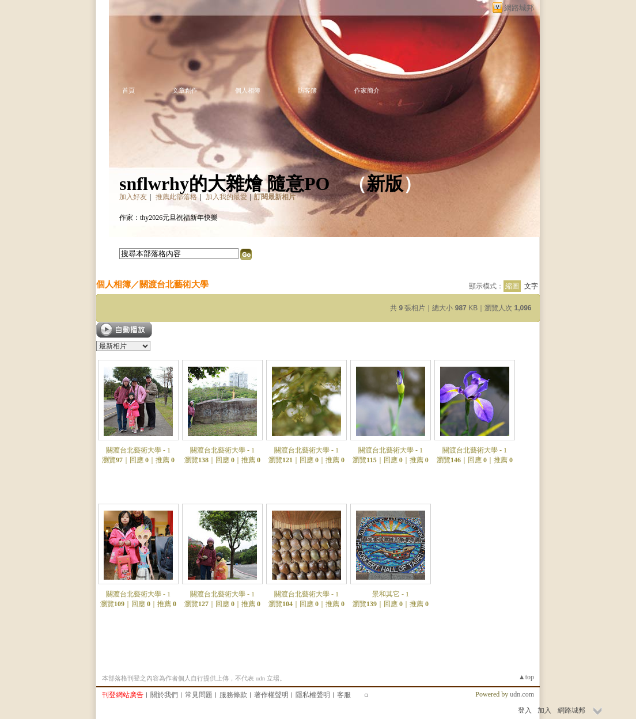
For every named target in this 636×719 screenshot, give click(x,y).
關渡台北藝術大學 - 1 (138, 450)
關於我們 (164, 695)
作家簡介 (367, 90)
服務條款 (233, 695)
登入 (525, 710)
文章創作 (185, 90)
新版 (384, 183)
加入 (544, 710)
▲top (526, 677)
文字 (531, 286)
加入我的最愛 (226, 197)
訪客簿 (307, 90)
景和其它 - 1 (390, 594)
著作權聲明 (271, 695)
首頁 (128, 90)
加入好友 (133, 197)
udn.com (522, 694)
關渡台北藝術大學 (174, 284)
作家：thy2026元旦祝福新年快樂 (168, 218)
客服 (344, 695)
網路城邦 (519, 7)
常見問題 (199, 695)
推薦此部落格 (176, 197)
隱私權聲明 (313, 695)
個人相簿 (247, 90)
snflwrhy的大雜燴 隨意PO (224, 183)
